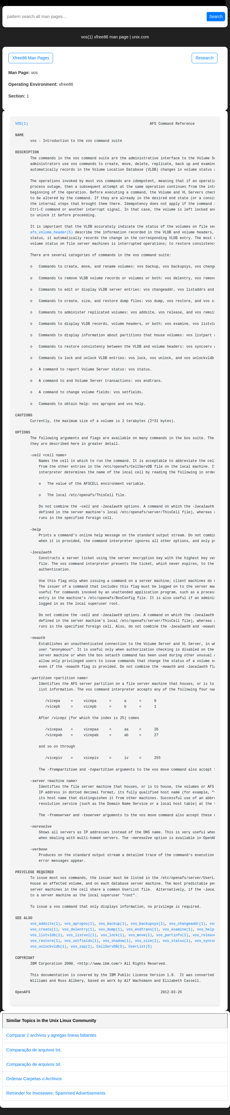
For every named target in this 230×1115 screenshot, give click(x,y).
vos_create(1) (44, 930)
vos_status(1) (176, 941)
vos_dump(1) (110, 930)
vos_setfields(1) (81, 941)
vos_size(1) (146, 941)
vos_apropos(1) (79, 924)
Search (216, 16)
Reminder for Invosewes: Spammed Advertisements (55, 1093)
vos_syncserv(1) (211, 941)
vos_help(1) (208, 930)
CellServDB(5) (110, 947)
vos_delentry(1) (78, 930)
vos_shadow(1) (117, 941)
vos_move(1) (140, 935)
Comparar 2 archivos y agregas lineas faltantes (51, 1035)
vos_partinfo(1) (172, 935)
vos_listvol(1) (81, 935)
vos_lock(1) (112, 935)
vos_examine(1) (178, 930)
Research (205, 57)
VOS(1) (21, 124)
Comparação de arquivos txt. (33, 1050)
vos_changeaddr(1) (187, 924)
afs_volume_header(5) (51, 232)
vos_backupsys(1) (148, 924)
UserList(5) (140, 947)
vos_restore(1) (45, 941)
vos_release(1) (208, 935)
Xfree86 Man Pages (30, 57)
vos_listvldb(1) (46, 935)
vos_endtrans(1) (142, 930)
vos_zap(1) (81, 947)
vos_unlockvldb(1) (48, 947)
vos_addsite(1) (45, 924)
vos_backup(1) (112, 924)
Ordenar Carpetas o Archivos (34, 1078)
